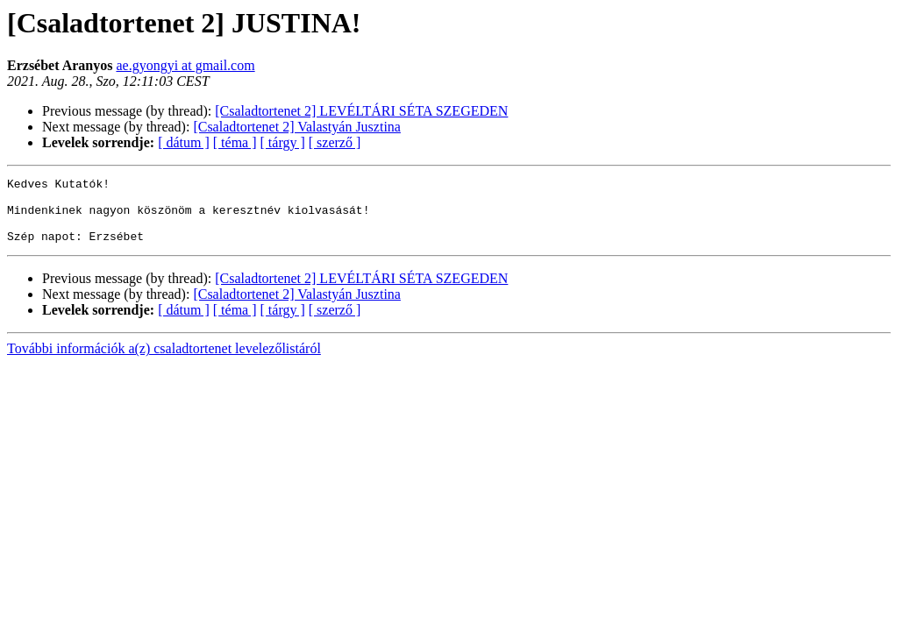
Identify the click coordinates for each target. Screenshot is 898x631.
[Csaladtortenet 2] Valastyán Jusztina (297, 126)
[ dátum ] (184, 142)
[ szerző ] (335, 142)
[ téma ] (235, 142)
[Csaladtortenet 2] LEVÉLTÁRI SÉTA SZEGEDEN (361, 110)
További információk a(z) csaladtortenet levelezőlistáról (164, 361)
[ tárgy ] (282, 142)
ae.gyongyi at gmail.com (185, 65)
